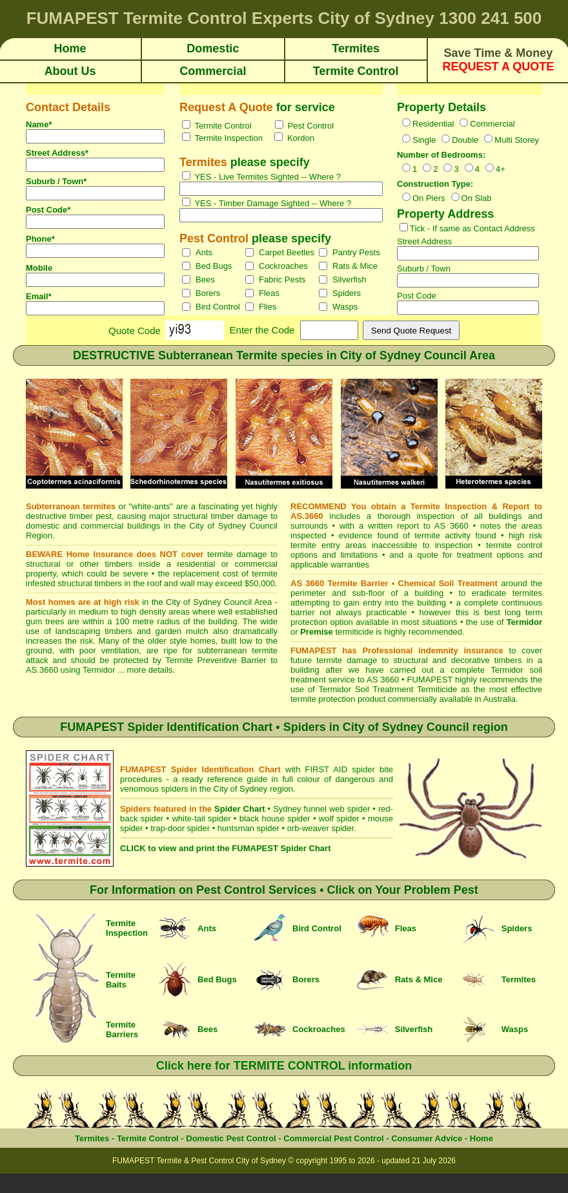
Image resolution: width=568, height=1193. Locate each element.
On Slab (477, 198)
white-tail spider (201, 818)
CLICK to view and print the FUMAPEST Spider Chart (225, 848)
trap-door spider (180, 828)
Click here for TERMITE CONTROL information (284, 1065)
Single (424, 140)
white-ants (151, 506)
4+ (500, 169)
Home (481, 1138)
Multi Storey (516, 140)
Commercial (492, 124)
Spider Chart (239, 809)
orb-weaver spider (320, 828)
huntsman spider (248, 828)
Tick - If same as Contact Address (472, 228)
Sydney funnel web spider (321, 809)
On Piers (428, 198)
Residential (433, 124)
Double (465, 140)
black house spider (274, 818)
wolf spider (339, 818)
